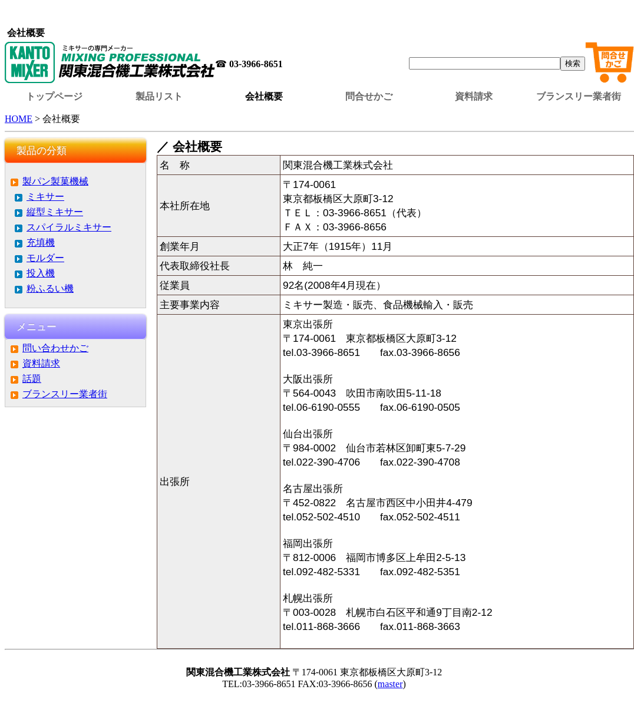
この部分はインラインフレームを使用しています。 (319, 15)
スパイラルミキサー (69, 227)
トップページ (54, 96)
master (390, 684)
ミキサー (45, 197)
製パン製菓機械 (55, 181)
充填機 (41, 242)
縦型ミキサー (55, 212)
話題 (31, 379)
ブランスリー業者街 (578, 96)
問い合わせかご (55, 348)
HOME (18, 119)
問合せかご (368, 96)
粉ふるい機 (50, 288)
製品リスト (159, 96)
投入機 (41, 273)
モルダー (45, 258)
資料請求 (474, 96)
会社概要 (264, 96)
